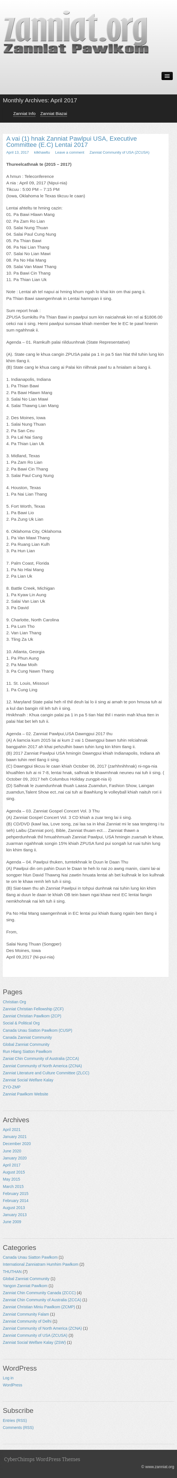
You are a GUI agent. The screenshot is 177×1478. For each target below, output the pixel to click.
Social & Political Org (21, 1023)
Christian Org (14, 1002)
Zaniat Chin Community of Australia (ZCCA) (41, 1058)
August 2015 (14, 1172)
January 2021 (15, 1136)
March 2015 (13, 1186)
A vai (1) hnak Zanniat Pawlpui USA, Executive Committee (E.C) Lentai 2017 (71, 141)
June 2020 (12, 1151)
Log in (8, 1378)
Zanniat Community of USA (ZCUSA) (119, 152)
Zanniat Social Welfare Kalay (28, 1080)
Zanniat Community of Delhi (27, 1321)
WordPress (12, 1385)
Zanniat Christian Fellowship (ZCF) (33, 1009)
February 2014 (15, 1200)
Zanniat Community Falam (26, 1314)
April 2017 (12, 1165)
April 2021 (12, 1129)
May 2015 (11, 1179)
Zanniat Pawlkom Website (25, 1094)
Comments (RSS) (18, 1427)
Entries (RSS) (15, 1420)
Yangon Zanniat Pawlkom (25, 1285)
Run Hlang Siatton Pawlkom (27, 1051)
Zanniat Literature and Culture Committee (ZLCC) (46, 1073)
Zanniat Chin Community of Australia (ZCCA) (42, 1300)
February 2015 (15, 1193)
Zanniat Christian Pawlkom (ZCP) (32, 1016)
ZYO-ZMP (12, 1087)
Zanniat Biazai (53, 113)
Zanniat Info (24, 113)
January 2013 (15, 1214)
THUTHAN (12, 1271)
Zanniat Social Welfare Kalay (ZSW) (34, 1342)
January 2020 (15, 1158)
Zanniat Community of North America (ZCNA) (42, 1066)
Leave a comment (69, 152)
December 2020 (17, 1143)
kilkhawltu (42, 152)
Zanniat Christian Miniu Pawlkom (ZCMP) (39, 1307)
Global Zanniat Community (26, 1044)
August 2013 (14, 1207)
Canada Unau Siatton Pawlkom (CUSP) (37, 1030)
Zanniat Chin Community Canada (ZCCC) (39, 1293)
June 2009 (12, 1221)
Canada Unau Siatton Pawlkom (30, 1257)
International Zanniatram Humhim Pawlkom (40, 1264)
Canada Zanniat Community (27, 1037)
